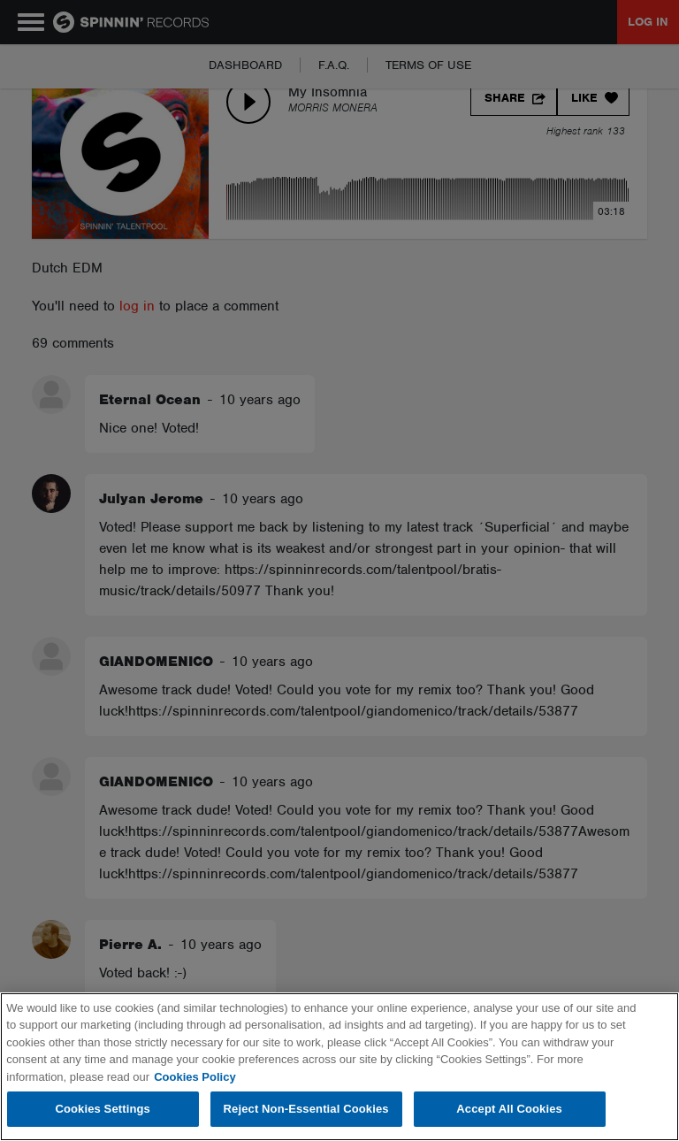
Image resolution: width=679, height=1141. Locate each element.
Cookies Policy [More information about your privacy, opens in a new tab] (194, 1077)
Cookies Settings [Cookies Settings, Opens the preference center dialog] (102, 1108)
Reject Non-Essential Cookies (306, 1108)
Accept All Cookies (509, 1108)
